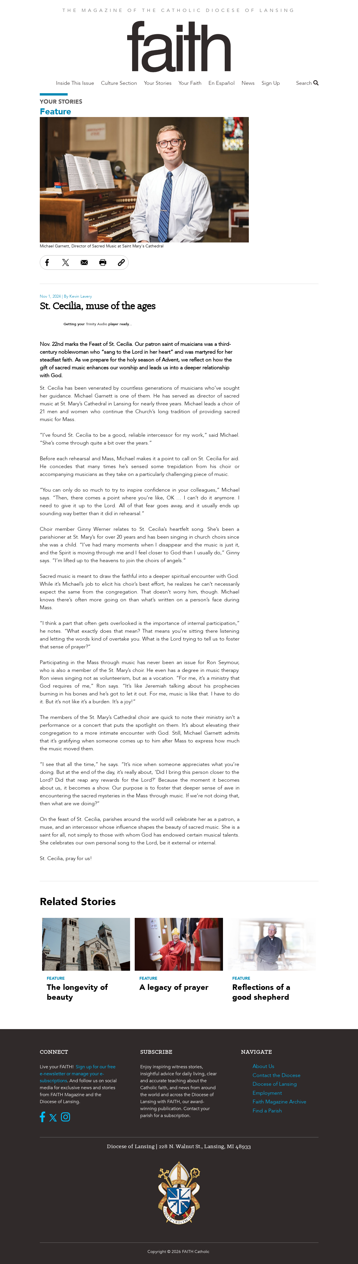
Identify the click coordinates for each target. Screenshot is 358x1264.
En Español (221, 83)
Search (307, 83)
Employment (267, 1093)
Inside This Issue (75, 83)
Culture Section (119, 83)
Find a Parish (267, 1110)
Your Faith (190, 83)
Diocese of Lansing (275, 1084)
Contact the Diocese (277, 1075)
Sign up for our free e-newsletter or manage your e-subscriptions (78, 1074)
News (248, 83)
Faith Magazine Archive (279, 1101)
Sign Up (271, 83)
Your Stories (158, 83)
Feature (55, 112)
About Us (263, 1066)
